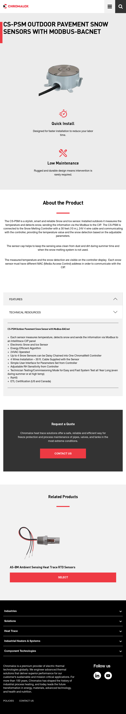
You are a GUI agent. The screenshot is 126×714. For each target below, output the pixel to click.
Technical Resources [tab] (25, 313)
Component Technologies (63, 651)
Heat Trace (63, 631)
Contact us (26, 701)
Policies (8, 701)
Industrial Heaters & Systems (63, 641)
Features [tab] (15, 299)
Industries (63, 611)
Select (63, 577)
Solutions (63, 621)
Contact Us (63, 454)
